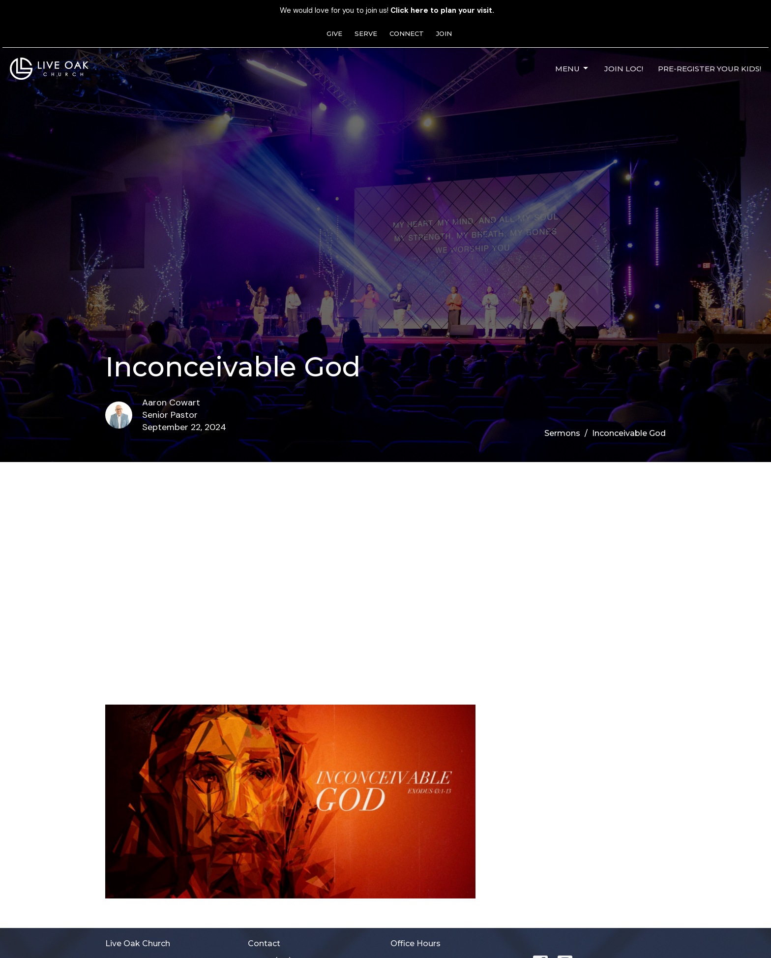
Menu (572, 68)
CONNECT (406, 33)
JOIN (444, 33)
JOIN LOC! (623, 68)
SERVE (366, 33)
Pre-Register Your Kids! (709, 68)
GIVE (334, 33)
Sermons (562, 433)
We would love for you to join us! (387, 10)
